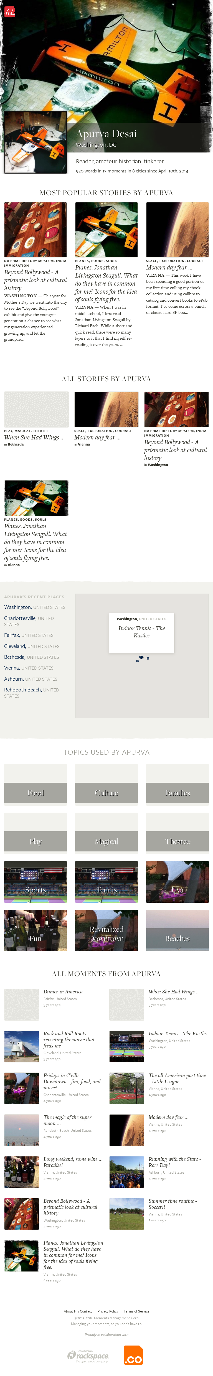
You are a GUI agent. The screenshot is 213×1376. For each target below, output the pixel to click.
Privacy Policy (108, 1311)
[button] (137, 659)
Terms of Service (136, 1311)
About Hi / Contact (78, 1311)
